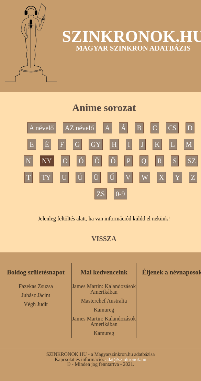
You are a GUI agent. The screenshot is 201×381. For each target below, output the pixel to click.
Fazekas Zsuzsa (36, 286)
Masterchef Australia (104, 301)
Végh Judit (36, 304)
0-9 (120, 194)
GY (96, 144)
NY (47, 161)
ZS (100, 194)
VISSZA (103, 238)
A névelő (41, 128)
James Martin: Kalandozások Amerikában (104, 289)
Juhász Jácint (35, 295)
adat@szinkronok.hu (125, 359)
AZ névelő (79, 128)
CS (172, 128)
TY (46, 177)
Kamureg (104, 310)
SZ (192, 161)
